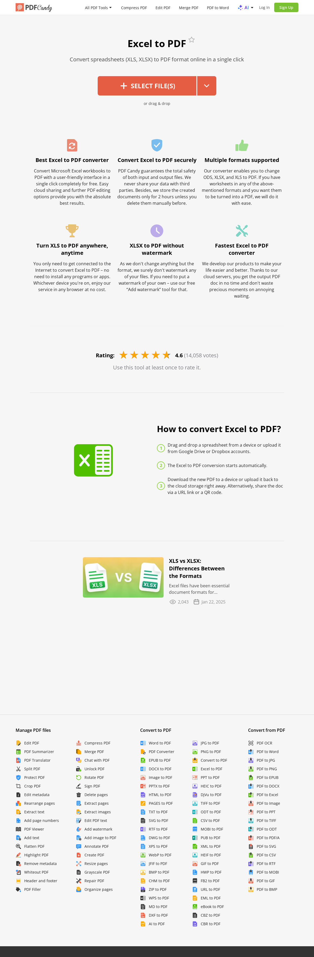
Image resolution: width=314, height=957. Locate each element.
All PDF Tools (96, 7)
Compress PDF (134, 7)
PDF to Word (218, 7)
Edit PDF (163, 7)
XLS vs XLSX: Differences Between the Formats (197, 568)
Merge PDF (188, 7)
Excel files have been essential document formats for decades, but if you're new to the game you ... (199, 589)
